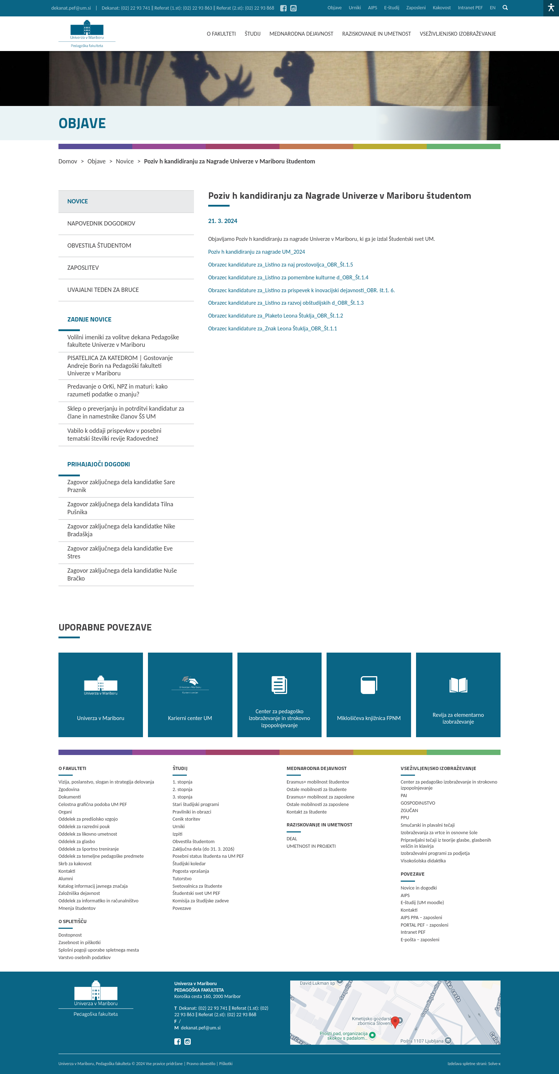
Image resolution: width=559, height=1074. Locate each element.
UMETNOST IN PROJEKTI (311, 846)
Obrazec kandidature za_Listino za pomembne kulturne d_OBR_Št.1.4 (288, 277)
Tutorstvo (182, 879)
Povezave (182, 908)
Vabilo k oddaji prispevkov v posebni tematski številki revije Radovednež (114, 434)
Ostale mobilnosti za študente (317, 789)
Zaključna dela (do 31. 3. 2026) (204, 849)
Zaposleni (416, 8)
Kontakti (66, 871)
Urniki (355, 8)
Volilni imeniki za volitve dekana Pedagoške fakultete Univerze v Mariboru (123, 341)
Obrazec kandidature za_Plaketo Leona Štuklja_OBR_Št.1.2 (275, 315)
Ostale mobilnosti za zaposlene (318, 804)
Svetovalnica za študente (197, 886)
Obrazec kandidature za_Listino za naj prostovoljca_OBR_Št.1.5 (280, 264)
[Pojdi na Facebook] (283, 8)
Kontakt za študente (307, 812)
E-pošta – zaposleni (420, 940)
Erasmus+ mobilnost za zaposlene (320, 797)
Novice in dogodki (419, 888)
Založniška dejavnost (79, 893)
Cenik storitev (186, 819)
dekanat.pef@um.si (71, 8)
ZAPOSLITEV (83, 268)
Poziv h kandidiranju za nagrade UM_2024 (256, 251)
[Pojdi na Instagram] (293, 8)
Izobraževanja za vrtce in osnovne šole (439, 833)
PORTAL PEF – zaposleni (424, 925)
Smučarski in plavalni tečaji (428, 825)
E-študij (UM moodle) (422, 903)
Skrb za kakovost (75, 864)
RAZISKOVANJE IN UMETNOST (376, 33)
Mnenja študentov (77, 908)
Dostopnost (70, 935)
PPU (405, 818)
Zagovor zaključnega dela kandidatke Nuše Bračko (122, 574)
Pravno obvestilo (200, 1063)
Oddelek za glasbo (76, 842)
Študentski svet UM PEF (196, 893)
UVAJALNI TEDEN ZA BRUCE (103, 290)
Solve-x (494, 1063)
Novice (125, 161)
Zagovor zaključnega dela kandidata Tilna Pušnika (120, 508)
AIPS (372, 8)
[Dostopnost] (551, 8)
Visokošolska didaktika (423, 861)
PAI (404, 795)
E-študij (391, 8)
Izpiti (177, 834)
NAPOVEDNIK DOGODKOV (101, 223)
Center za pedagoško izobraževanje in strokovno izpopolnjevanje (449, 785)
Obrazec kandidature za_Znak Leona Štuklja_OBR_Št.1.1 (272, 328)
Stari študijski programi (196, 804)
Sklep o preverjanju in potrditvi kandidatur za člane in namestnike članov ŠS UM (125, 412)
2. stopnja (183, 789)
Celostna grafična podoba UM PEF (92, 804)
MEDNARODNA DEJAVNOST (301, 33)
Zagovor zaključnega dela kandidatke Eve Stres (120, 552)
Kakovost (442, 8)
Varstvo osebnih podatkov (84, 957)
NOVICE (77, 201)
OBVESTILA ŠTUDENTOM (99, 245)
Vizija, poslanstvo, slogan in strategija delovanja (106, 782)
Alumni (65, 879)
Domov (67, 161)
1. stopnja (183, 782)
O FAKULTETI (221, 33)
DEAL (292, 839)
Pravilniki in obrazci (192, 812)
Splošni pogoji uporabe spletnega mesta (98, 950)
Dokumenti (69, 797)
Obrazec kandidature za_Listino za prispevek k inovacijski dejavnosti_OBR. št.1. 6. (301, 290)
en (493, 8)
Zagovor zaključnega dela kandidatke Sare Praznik (121, 486)
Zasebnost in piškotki (79, 942)
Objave (335, 8)
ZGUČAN (409, 810)
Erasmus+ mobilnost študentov (318, 782)
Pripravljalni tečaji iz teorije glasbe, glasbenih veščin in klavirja (446, 843)
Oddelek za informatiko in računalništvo (98, 901)
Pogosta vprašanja (191, 871)
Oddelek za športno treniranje (88, 849)
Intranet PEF (470, 8)
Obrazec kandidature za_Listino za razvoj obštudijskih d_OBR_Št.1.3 (286, 302)
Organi (65, 812)
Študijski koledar (189, 864)
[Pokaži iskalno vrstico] (505, 8)
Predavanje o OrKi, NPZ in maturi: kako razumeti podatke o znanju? (117, 390)
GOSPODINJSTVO (418, 803)
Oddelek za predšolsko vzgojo (88, 819)
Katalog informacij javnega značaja (93, 886)
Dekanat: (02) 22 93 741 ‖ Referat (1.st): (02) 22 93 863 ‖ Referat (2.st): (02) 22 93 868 (188, 8)
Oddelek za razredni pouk (84, 827)
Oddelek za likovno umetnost (87, 834)
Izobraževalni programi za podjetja (435, 853)
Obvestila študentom (194, 842)
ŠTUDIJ (253, 33)
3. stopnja (183, 797)
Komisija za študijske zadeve (201, 901)
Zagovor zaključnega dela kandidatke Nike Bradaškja (121, 530)
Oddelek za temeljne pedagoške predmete (101, 856)
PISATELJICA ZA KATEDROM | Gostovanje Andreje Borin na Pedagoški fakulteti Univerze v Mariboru (120, 365)
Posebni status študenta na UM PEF (208, 856)
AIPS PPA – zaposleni (421, 918)
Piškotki (225, 1063)
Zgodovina (69, 789)
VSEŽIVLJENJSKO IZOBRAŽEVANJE (458, 33)
